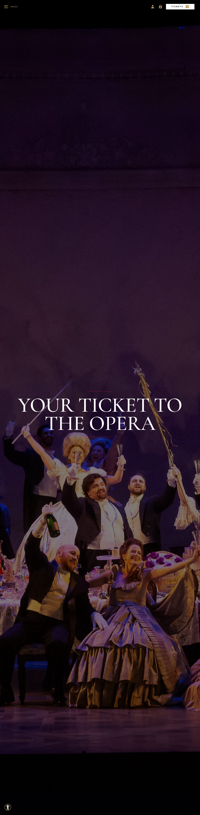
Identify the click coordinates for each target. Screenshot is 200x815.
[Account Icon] (152, 6)
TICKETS (180, 6)
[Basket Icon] (160, 6)
